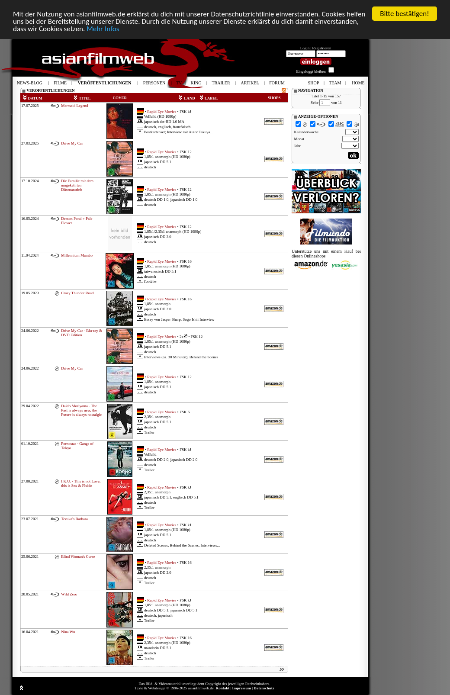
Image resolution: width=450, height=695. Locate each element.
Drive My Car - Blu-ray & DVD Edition (81, 332)
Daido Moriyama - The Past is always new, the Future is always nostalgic (81, 410)
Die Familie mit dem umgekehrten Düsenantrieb (77, 185)
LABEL (208, 98)
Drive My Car (72, 143)
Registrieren (321, 48)
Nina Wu (68, 632)
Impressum (241, 688)
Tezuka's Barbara (74, 519)
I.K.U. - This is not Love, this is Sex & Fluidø (80, 483)
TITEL (82, 98)
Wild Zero (69, 594)
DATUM (32, 98)
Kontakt (222, 688)
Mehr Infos (103, 28)
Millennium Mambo (77, 255)
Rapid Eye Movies (161, 111)
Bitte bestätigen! (404, 13)
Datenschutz (264, 688)
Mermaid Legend (74, 105)
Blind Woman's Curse (78, 556)
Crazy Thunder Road (77, 293)
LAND (186, 98)
